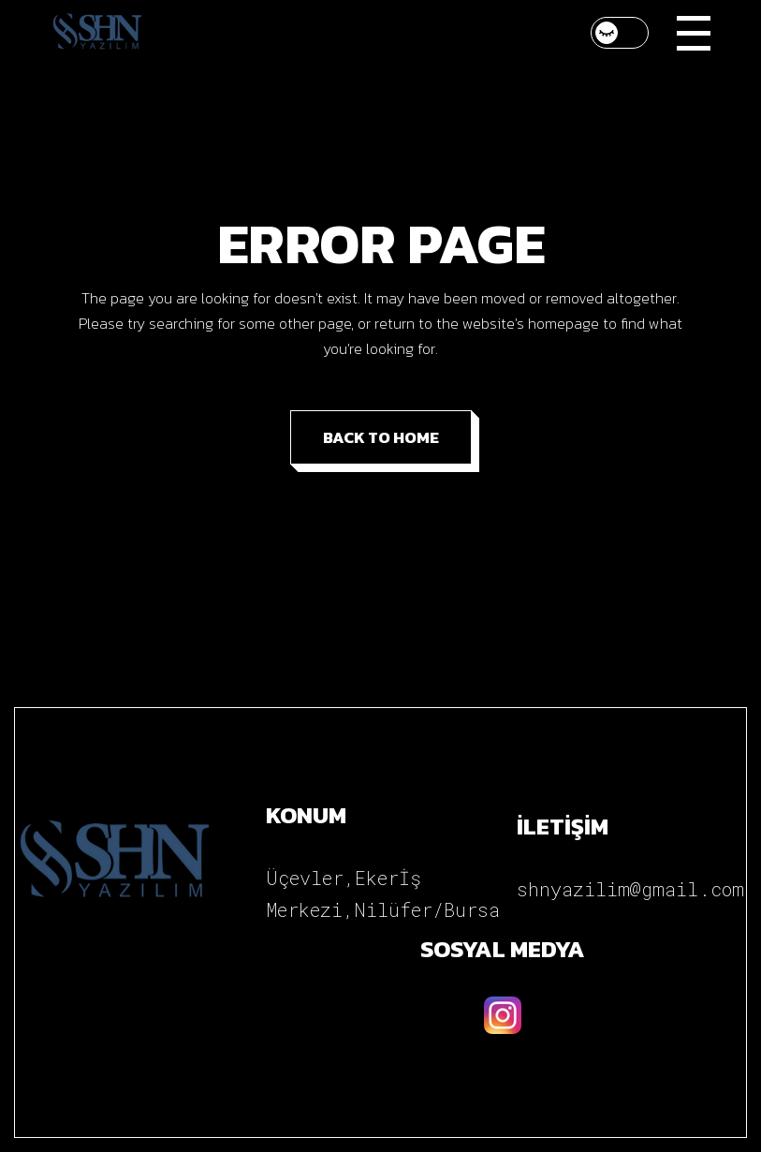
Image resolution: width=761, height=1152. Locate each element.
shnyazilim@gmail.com (630, 889)
